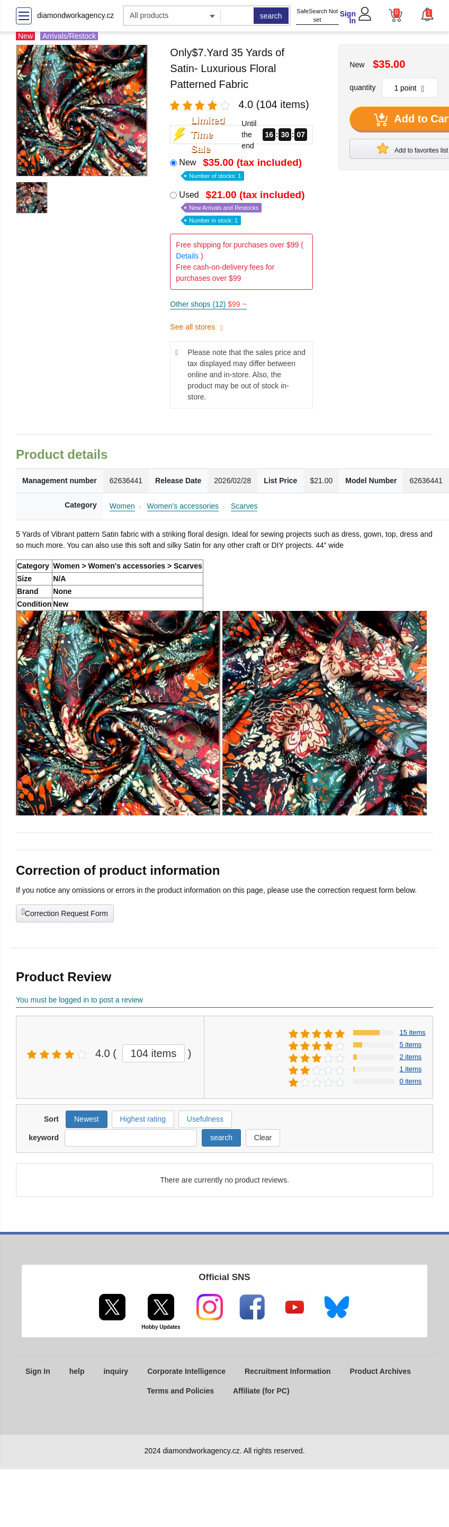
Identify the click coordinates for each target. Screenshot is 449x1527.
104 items (154, 1053)
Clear (263, 1137)
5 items (410, 1045)
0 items (410, 1081)
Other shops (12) (208, 304)
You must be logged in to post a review (79, 1000)
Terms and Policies (180, 1391)
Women (122, 506)
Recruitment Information (288, 1371)
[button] (426, 14)
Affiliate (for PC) (261, 1391)
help (77, 1371)
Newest (86, 1119)
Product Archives (380, 1371)
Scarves (244, 506)
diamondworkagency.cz (75, 15)
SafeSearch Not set (317, 15)
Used (243, 207)
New (241, 168)
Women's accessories (183, 506)
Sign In (348, 17)
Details (187, 256)
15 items (412, 1032)
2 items (410, 1057)
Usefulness (205, 1119)
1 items (410, 1069)
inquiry (115, 1371)
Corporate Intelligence (186, 1371)
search (271, 16)
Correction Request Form (65, 912)
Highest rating (143, 1119)
